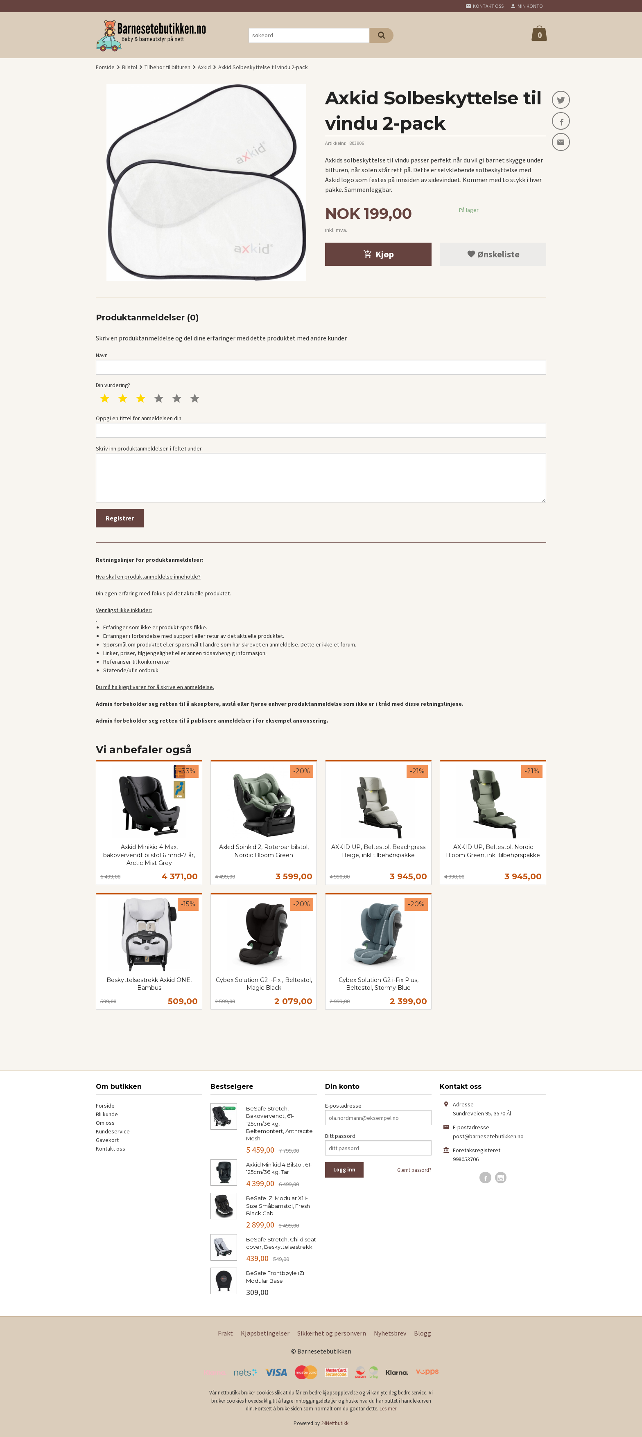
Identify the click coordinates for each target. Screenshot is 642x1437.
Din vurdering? (113, 385)
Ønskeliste (493, 254)
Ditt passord (340, 1137)
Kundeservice (113, 1133)
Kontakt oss (110, 1150)
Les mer (388, 1410)
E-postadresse (343, 1107)
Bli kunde (107, 1115)
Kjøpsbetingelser (265, 1334)
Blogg (422, 1334)
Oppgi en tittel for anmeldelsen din (321, 426)
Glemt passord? (414, 1171)
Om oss (105, 1124)
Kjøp (378, 254)
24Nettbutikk (334, 1424)
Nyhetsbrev (390, 1334)
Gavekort (107, 1141)
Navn (321, 363)
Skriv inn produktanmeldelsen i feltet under (321, 474)
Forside (105, 67)
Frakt (225, 1334)
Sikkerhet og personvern (331, 1334)
